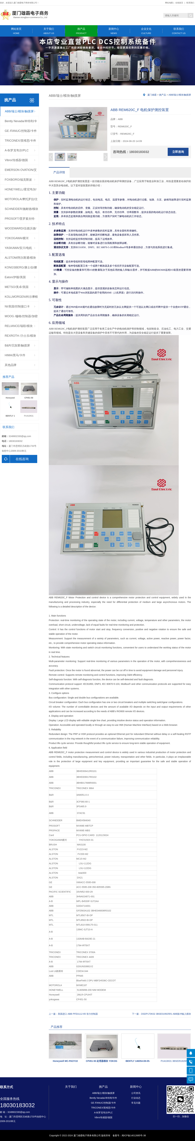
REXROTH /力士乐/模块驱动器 (20, 337)
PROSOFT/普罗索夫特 (19, 218)
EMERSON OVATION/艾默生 (21, 171)
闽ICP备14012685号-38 (134, 1135)
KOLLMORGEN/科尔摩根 (21, 296)
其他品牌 (10, 365)
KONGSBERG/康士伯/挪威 (21, 269)
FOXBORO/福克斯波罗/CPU (18, 181)
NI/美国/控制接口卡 (17, 306)
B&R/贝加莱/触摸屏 (17, 345)
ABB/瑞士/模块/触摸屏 (19, 111)
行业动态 (135, 1098)
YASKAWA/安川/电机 (18, 248)
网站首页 (16, 30)
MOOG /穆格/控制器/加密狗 (21, 318)
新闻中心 (114, 30)
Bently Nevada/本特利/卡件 (21, 122)
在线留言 (179, 3)
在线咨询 (15, 459)
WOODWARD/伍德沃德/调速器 (20, 230)
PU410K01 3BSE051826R (174, 1061)
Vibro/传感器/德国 (16, 160)
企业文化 (146, 30)
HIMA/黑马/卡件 (15, 355)
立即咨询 (178, 151)
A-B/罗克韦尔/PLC (17, 150)
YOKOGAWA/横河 (17, 238)
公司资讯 (135, 1093)
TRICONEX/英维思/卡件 (20, 140)
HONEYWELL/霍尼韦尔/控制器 (20, 191)
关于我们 (48, 30)
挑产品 (81, 30)
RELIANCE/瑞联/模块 (19, 326)
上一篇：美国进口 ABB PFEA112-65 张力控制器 (73, 1014)
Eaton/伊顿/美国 (15, 277)
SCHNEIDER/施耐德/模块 (21, 209)
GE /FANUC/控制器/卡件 (21, 131)
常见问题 (135, 1103)
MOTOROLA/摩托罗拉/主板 (21, 201)
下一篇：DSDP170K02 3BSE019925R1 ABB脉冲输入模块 (161, 1014)
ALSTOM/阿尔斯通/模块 (20, 257)
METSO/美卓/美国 (16, 287)
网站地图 (169, 3)
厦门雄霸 (151, 94)
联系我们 (190, 3)
